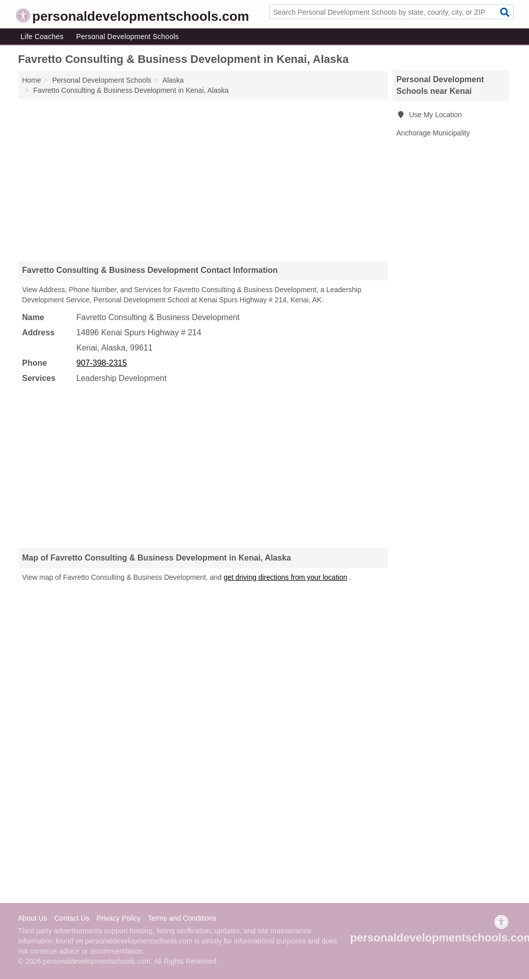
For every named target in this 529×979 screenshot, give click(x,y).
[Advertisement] (202, 180)
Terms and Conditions (182, 918)
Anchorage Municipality (433, 133)
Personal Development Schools (127, 36)
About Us (33, 918)
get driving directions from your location (285, 577)
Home (31, 80)
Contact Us (71, 918)
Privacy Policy (118, 918)
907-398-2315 (102, 363)
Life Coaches (42, 36)
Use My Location (429, 115)
